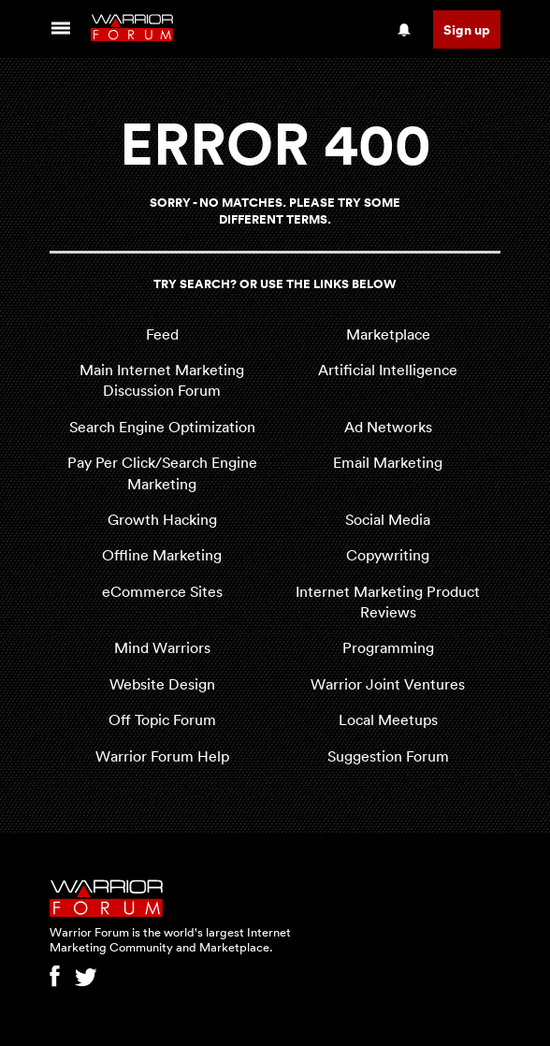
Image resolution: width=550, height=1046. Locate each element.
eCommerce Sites (162, 591)
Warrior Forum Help (162, 756)
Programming (388, 647)
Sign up (466, 29)
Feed (162, 334)
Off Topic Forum (162, 719)
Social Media (387, 519)
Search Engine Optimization (162, 426)
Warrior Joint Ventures (388, 684)
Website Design (162, 684)
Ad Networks (388, 426)
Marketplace (388, 334)
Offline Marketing (162, 554)
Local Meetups (388, 719)
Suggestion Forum (388, 756)
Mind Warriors (162, 647)
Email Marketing (387, 462)
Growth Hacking (162, 519)
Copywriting (387, 554)
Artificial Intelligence (387, 369)
